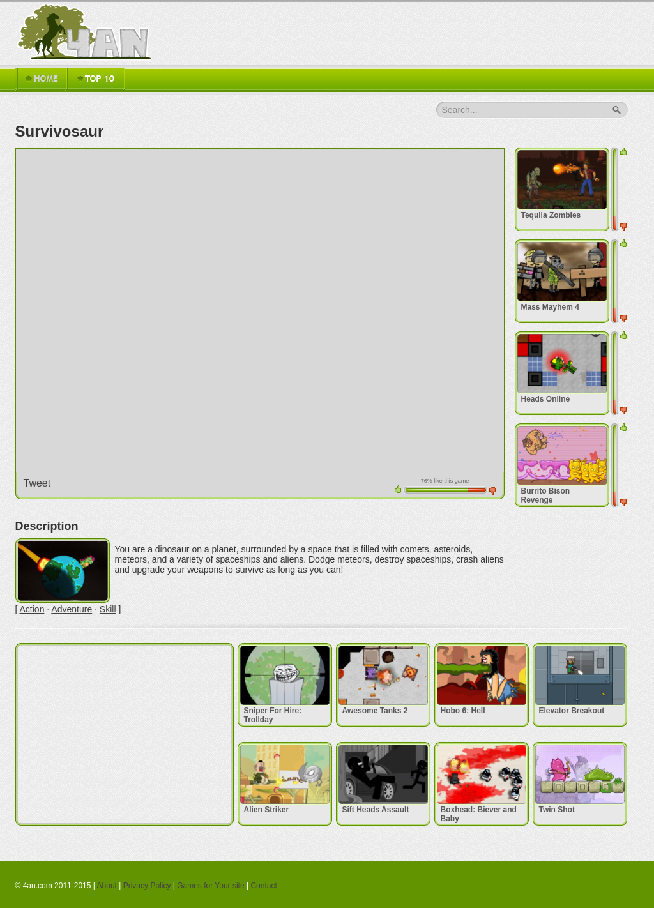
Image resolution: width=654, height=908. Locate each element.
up (398, 489)
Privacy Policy (147, 885)
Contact (263, 885)
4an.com (86, 32)
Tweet (37, 483)
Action (32, 609)
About (107, 885)
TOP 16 (95, 79)
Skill (108, 609)
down (492, 491)
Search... (460, 110)
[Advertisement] (124, 734)
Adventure (71, 609)
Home (40, 79)
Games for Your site (210, 885)
